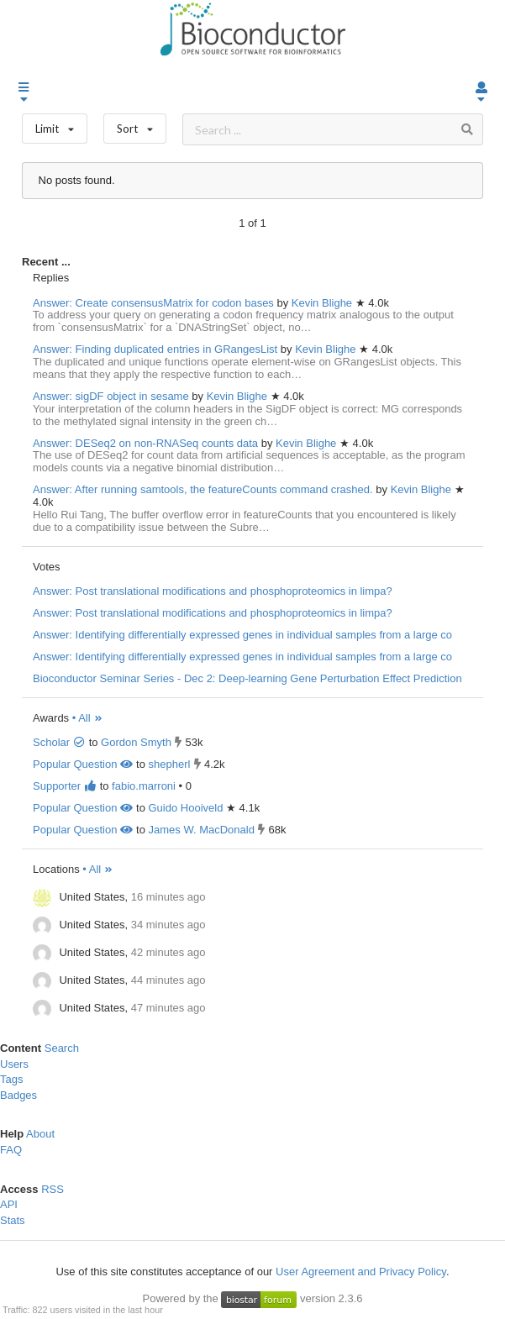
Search (62, 1048)
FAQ (11, 1149)
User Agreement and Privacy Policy (361, 1271)
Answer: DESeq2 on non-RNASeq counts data (145, 443)
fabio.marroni (144, 786)
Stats (12, 1220)
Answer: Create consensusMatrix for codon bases (153, 303)
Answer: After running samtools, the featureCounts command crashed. (203, 489)
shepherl (169, 764)
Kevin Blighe (323, 303)
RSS (52, 1189)
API (9, 1204)
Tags (11, 1079)
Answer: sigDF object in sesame (111, 396)
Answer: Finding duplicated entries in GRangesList (155, 349)
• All (87, 718)
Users (14, 1064)
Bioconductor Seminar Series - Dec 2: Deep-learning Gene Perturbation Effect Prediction (247, 678)
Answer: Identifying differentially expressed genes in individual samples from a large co (242, 634)
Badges (18, 1095)
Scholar (59, 742)
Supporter (65, 786)
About (40, 1133)
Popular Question (83, 764)
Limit (55, 124)
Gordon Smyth (136, 742)
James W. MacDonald (201, 829)
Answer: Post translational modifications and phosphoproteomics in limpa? (212, 591)
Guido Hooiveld (185, 807)
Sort (135, 124)
